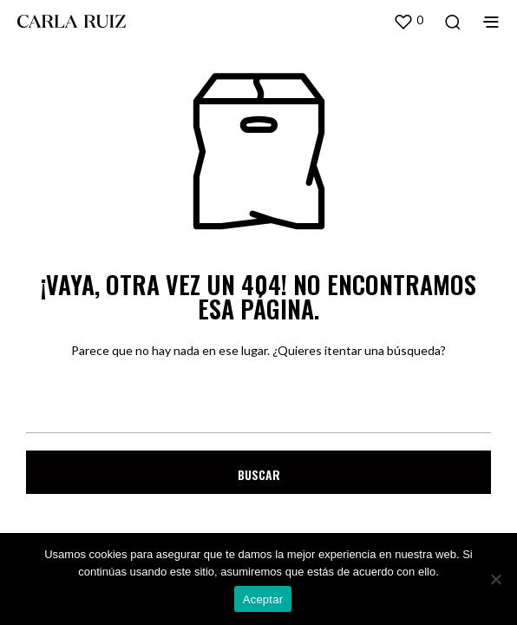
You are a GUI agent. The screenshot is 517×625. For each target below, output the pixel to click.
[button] (408, 21)
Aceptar (263, 599)
